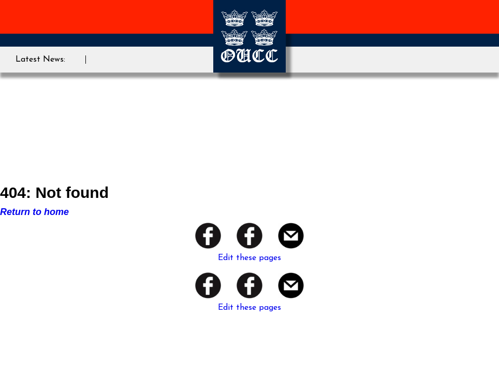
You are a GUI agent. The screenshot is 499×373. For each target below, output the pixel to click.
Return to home (34, 212)
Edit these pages (249, 258)
